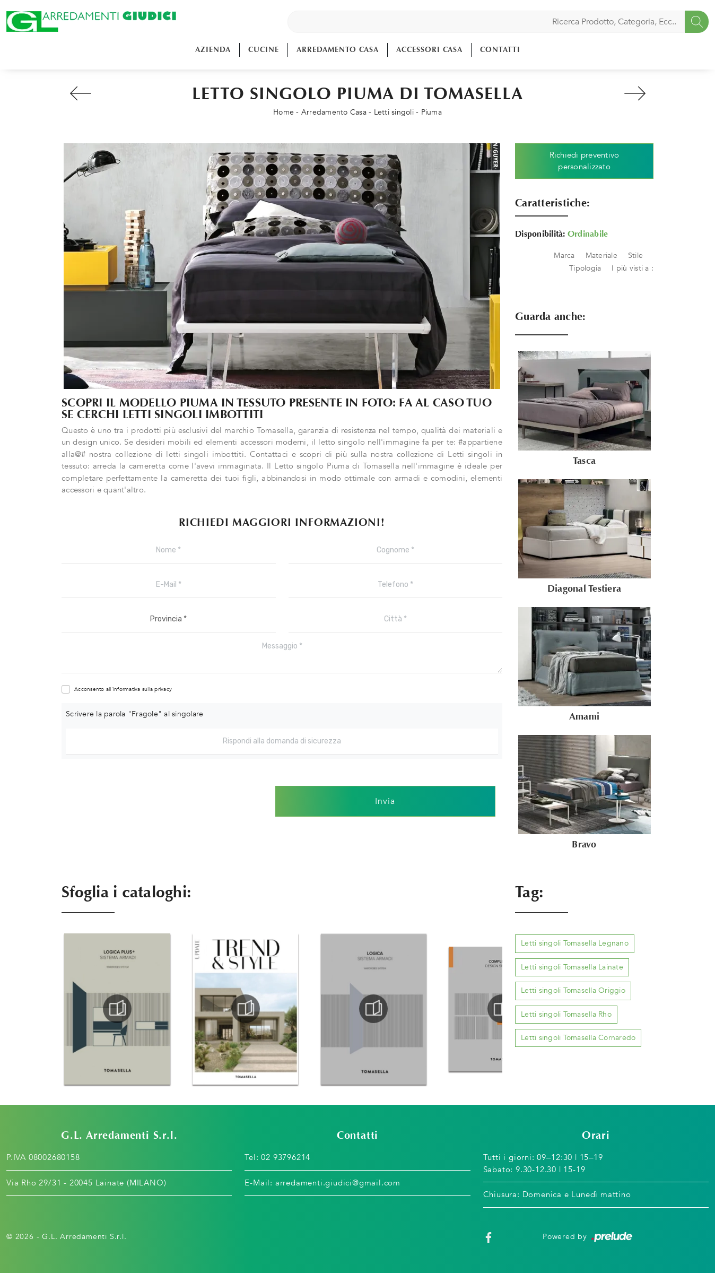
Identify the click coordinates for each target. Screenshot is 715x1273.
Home (283, 112)
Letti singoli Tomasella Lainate (572, 967)
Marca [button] (564, 255)
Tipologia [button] (585, 268)
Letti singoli (394, 112)
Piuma (431, 112)
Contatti (500, 49)
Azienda (213, 49)
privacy (163, 689)
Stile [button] (635, 255)
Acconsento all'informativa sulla (123, 689)
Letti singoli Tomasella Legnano (575, 943)
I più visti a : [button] (632, 268)
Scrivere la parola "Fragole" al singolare (134, 714)
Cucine (263, 49)
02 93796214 (285, 1157)
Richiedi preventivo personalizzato (585, 161)
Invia (385, 801)
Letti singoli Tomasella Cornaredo (578, 1038)
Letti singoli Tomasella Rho (566, 1014)
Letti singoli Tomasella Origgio (573, 990)
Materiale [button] (601, 255)
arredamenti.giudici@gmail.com (337, 1182)
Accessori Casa (429, 49)
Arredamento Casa (338, 49)
